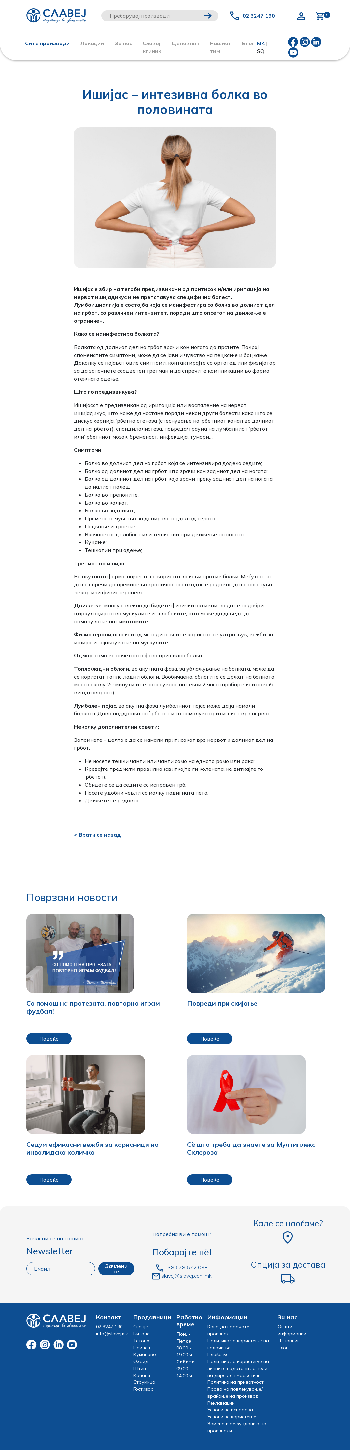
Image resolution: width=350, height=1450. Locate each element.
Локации (92, 43)
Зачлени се (116, 1269)
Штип (139, 1368)
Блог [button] (248, 43)
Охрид (140, 1361)
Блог (283, 1347)
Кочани (141, 1375)
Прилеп (141, 1347)
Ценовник (185, 43)
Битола (141, 1334)
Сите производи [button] (47, 43)
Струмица (144, 1382)
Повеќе (49, 1038)
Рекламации (221, 1403)
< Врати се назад (97, 834)
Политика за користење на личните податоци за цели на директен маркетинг (238, 1368)
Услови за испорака (230, 1410)
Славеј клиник (152, 47)
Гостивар (143, 1389)
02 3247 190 (259, 16)
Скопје (140, 1327)
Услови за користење (231, 1417)
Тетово (141, 1341)
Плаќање (218, 1354)
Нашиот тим (220, 47)
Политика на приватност (235, 1382)
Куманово (144, 1354)
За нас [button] (123, 43)
